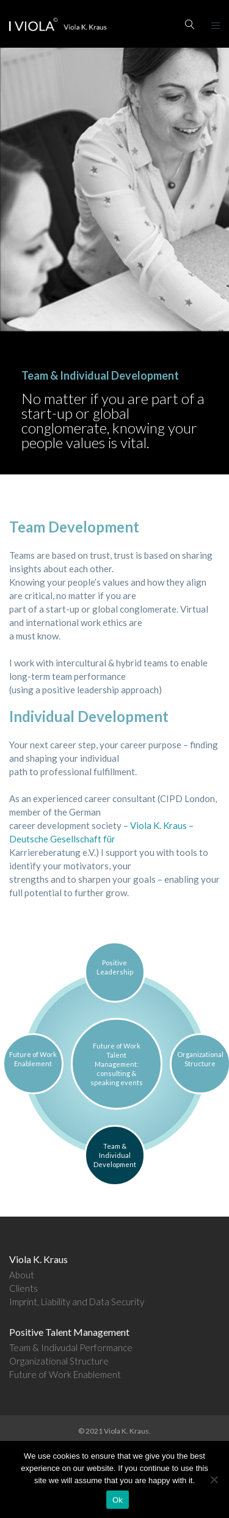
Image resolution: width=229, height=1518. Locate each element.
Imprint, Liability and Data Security (76, 1301)
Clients (23, 1288)
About (21, 1274)
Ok (117, 1500)
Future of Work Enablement (65, 1374)
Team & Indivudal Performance (71, 1347)
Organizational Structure (59, 1360)
